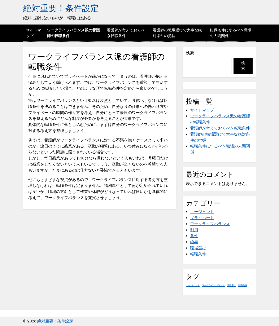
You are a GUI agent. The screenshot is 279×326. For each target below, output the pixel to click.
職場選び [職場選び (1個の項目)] (231, 285)
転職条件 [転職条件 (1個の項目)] (242, 285)
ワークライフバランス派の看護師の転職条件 (73, 33)
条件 (194, 235)
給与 (194, 241)
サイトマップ (33, 33)
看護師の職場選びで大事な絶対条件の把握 (177, 33)
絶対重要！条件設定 (61, 8)
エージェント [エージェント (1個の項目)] (193, 285)
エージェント (202, 211)
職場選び (198, 248)
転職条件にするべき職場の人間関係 (230, 33)
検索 (190, 52)
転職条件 (198, 254)
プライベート (202, 217)
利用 (194, 230)
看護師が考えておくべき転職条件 (126, 33)
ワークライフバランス (210, 223)
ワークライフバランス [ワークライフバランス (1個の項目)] (213, 285)
